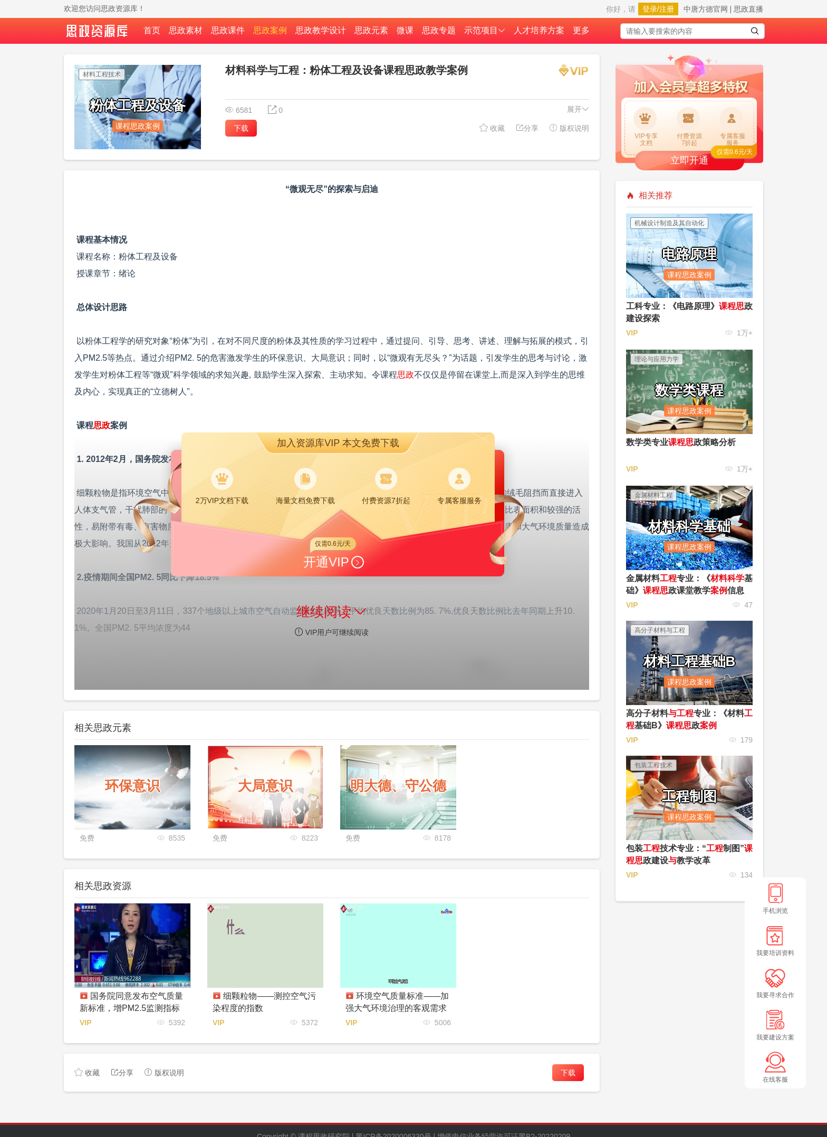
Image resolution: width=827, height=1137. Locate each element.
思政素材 (186, 30)
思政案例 (270, 30)
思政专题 (439, 30)
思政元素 (371, 30)
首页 (151, 30)
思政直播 (748, 9)
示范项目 (484, 30)
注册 (666, 9)
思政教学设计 (320, 30)
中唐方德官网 (706, 9)
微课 (405, 30)
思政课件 (228, 30)
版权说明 (569, 127)
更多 (581, 30)
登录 (649, 9)
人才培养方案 (539, 30)
